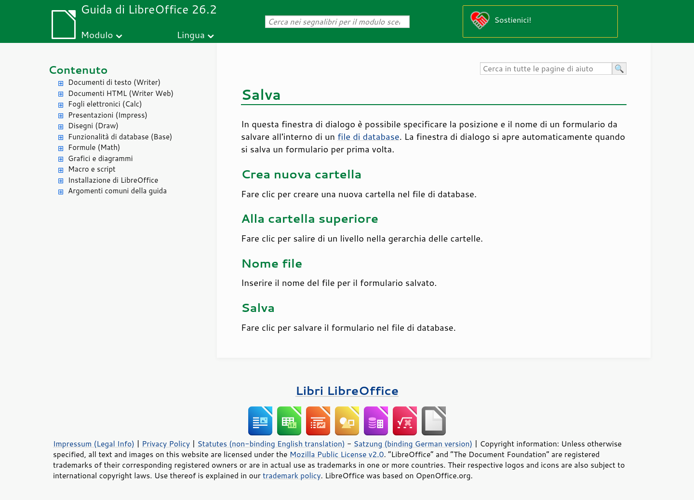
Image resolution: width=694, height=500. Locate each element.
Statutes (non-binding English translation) (271, 443)
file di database (368, 136)
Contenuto (78, 69)
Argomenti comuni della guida (117, 191)
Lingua (191, 34)
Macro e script (92, 169)
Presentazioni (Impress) (107, 115)
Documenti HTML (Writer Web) (121, 93)
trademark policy (291, 475)
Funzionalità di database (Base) (120, 137)
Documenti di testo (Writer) (114, 82)
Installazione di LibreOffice (113, 180)
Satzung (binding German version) (413, 443)
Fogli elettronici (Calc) (105, 104)
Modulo (96, 34)
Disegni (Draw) (93, 126)
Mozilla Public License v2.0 (337, 454)
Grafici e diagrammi (100, 158)
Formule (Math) (94, 147)
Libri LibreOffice (347, 390)
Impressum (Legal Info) (93, 443)
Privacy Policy (166, 443)
